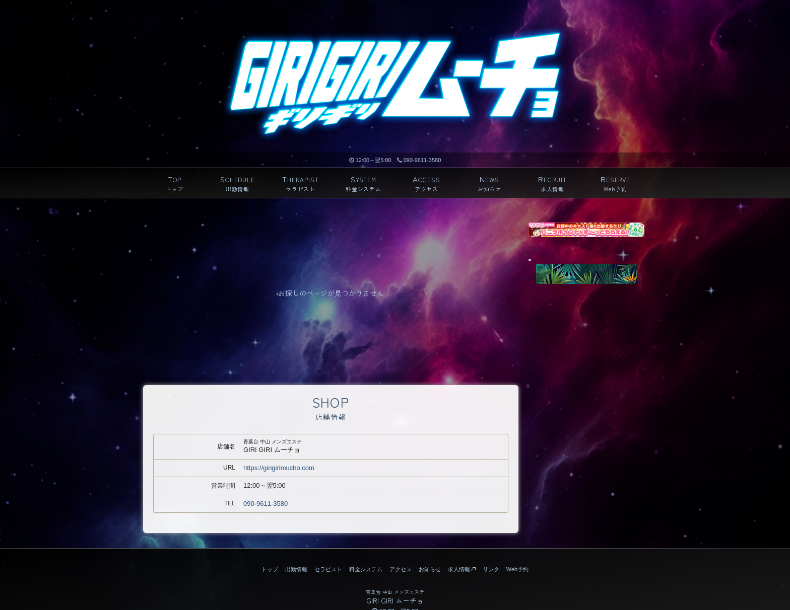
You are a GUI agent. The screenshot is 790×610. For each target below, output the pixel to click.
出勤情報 (296, 569)
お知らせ (430, 569)
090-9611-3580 (419, 160)
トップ (269, 569)
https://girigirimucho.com (278, 468)
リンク (491, 569)
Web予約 (517, 569)
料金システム (365, 569)
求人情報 (462, 569)
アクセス (400, 569)
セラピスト (328, 569)
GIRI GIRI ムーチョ (395, 600)
